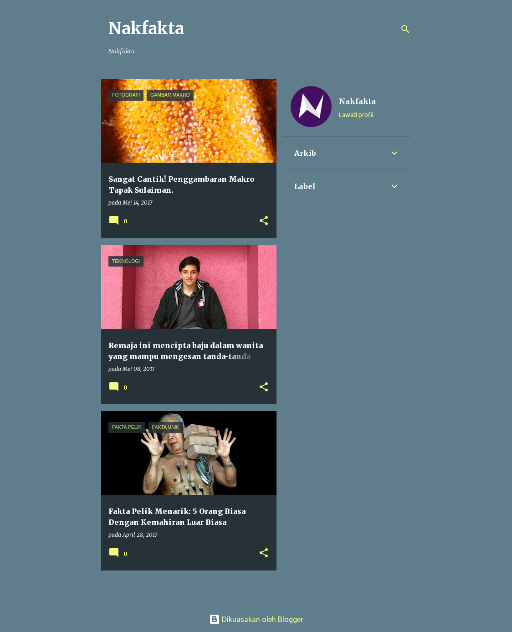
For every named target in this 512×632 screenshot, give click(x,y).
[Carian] (405, 29)
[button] (263, 221)
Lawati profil (356, 114)
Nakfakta (146, 28)
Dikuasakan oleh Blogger (256, 619)
